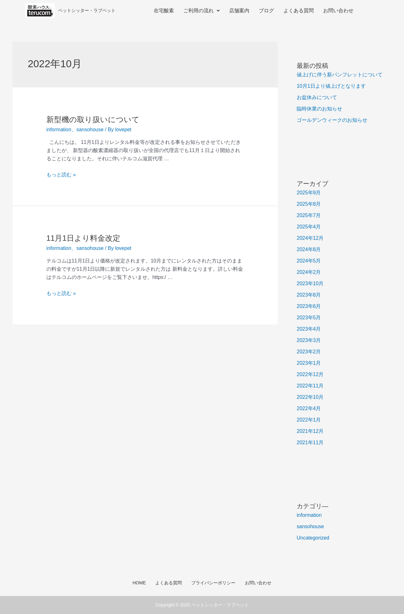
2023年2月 (309, 351)
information (58, 129)
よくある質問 (298, 10)
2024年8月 (309, 249)
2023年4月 (309, 329)
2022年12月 (310, 374)
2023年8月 (309, 295)
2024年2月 (309, 272)
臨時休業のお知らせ (319, 108)
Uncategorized (313, 537)
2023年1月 (309, 363)
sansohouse (90, 129)
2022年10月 (310, 397)
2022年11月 (310, 385)
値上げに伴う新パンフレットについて (340, 74)
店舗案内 (239, 10)
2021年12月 (310, 431)
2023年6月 (309, 306)
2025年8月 (309, 204)
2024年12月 (310, 238)
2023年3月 (309, 340)
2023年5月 (309, 317)
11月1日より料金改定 (83, 238)
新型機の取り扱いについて (93, 119)
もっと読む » (61, 174)
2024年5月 (309, 260)
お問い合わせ (338, 10)
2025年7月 (309, 215)
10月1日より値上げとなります (331, 86)
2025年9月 (309, 192)
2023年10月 (310, 283)
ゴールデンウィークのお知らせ (332, 120)
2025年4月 (309, 226)
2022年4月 (309, 408)
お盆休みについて (317, 97)
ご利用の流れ (201, 10)
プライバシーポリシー (213, 582)
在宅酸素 (164, 10)
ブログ (266, 10)
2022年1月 (309, 419)
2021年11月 (310, 442)
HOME (139, 582)
